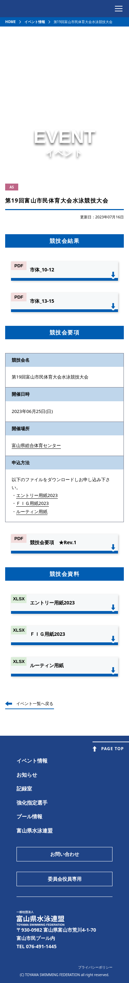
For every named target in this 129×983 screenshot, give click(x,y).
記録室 (24, 788)
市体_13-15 (42, 301)
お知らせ (27, 774)
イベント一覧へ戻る (34, 703)
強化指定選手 (32, 802)
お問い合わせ (64, 854)
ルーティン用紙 (31, 511)
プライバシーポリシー (95, 967)
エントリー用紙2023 (37, 495)
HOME (10, 21)
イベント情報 (34, 21)
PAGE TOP (112, 749)
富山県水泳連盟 (35, 830)
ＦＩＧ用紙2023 (32, 503)
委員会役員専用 (65, 879)
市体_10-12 (42, 269)
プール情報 (29, 816)
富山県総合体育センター (36, 445)
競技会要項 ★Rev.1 (53, 542)
